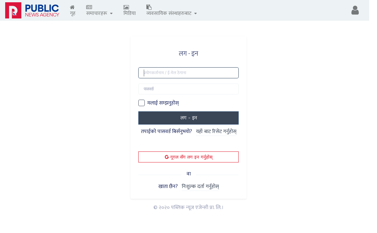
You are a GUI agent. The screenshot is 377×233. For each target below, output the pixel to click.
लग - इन (188, 118)
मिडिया (129, 11)
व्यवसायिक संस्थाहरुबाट (171, 11)
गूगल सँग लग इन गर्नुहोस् (188, 157)
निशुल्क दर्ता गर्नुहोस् (200, 187)
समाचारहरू (99, 11)
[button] (355, 10)
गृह (72, 11)
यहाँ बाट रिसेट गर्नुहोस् (216, 132)
